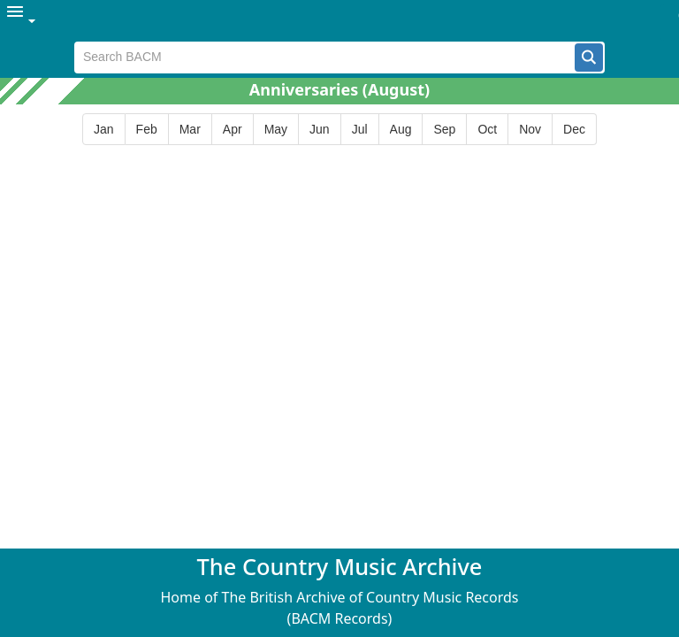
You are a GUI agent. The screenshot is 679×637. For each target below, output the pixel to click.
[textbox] (325, 57)
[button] (589, 57)
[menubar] (339, 21)
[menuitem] (22, 21)
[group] (339, 129)
